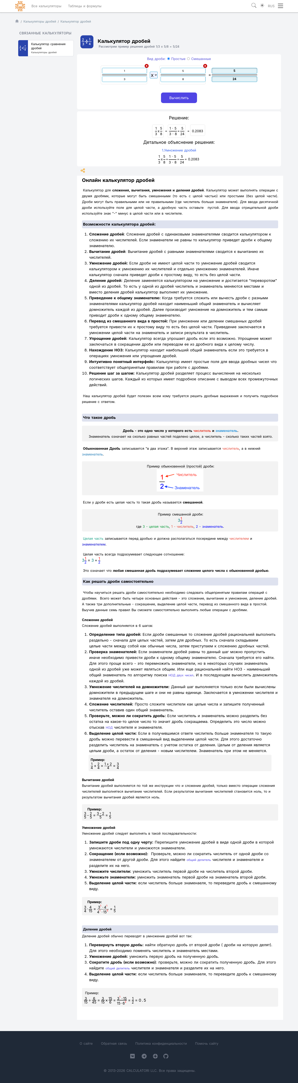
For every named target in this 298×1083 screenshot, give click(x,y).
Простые (176, 59)
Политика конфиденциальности (161, 1043)
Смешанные (199, 59)
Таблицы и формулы (84, 6)
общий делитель (199, 860)
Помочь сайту (206, 1043)
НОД (109, 727)
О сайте (86, 1043)
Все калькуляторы (46, 6)
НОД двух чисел (180, 675)
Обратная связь (114, 1043)
